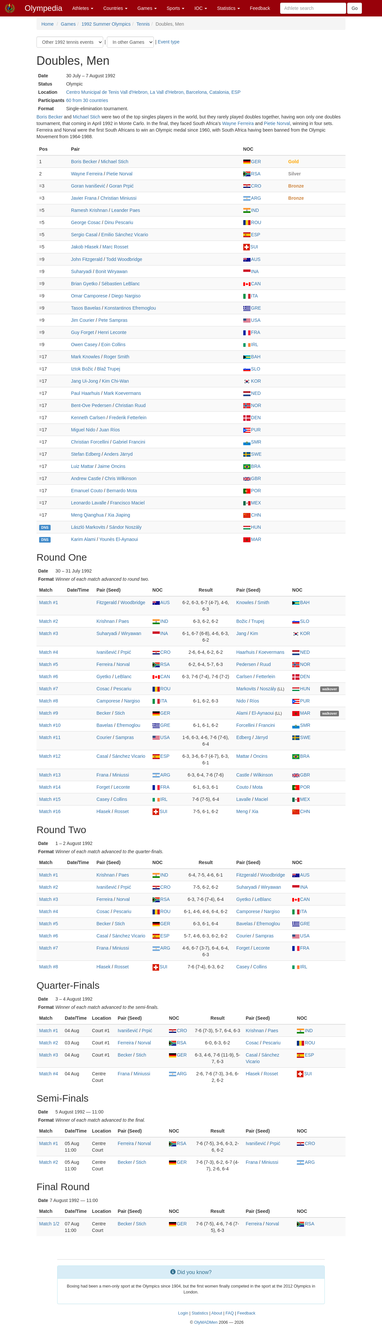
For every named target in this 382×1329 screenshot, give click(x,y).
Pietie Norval (277, 123)
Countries (115, 8)
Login (183, 1313)
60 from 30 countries (87, 100)
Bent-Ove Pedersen (91, 405)
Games (147, 8)
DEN (252, 417)
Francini (266, 725)
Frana (102, 775)
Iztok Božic (82, 368)
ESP (251, 234)
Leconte (122, 787)
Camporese (108, 700)
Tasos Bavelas (86, 308)
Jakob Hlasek (85, 246)
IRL (250, 344)
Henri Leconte (112, 332)
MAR (252, 539)
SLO (251, 368)
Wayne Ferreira (238, 123)
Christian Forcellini (90, 442)
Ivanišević (106, 652)
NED (252, 393)
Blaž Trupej (108, 368)
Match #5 (48, 664)
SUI (250, 246)
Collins (120, 799)
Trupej (257, 621)
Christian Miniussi (118, 198)
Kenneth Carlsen (88, 417)
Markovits (246, 688)
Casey (102, 799)
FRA (251, 332)
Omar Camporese (89, 295)
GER (252, 161)
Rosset (121, 811)
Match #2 (48, 621)
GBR (252, 478)
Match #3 (48, 633)
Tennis (143, 24)
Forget (102, 787)
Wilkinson (263, 775)
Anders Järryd (118, 454)
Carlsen (244, 676)
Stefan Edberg (86, 454)
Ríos (254, 700)
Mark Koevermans (122, 393)
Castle (243, 775)
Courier (103, 737)
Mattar (243, 756)
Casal (102, 756)
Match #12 (49, 756)
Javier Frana (84, 198)
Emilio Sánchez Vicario (124, 234)
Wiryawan (131, 633)
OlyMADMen (205, 1322)
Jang (241, 633)
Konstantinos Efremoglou (130, 308)
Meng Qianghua (87, 515)
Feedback (260, 8)
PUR (252, 429)
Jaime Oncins (112, 466)
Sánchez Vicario (128, 756)
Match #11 (49, 737)
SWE (252, 454)
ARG (252, 198)
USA (252, 320)
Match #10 (49, 725)
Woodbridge (133, 602)
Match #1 (48, 602)
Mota (257, 787)
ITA (250, 295)
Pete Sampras (113, 320)
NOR (252, 405)
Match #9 (48, 713)
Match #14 (49, 787)
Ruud (265, 664)
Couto (242, 787)
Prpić (126, 652)
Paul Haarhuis (85, 393)
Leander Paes (125, 210)
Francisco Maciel (127, 502)
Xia (254, 811)
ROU (252, 222)
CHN (252, 515)
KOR (252, 381)
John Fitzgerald (87, 259)
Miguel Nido (83, 429)
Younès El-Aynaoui (118, 539)
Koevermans (271, 652)
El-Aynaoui (262, 713)
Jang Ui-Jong (84, 381)
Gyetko (103, 676)
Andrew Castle (86, 478)
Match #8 (48, 700)
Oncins (260, 756)
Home (47, 24)
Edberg (243, 737)
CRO (252, 186)
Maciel (261, 799)
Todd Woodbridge (124, 259)
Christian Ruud (130, 405)
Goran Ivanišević (88, 186)
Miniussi (120, 775)
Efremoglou (128, 725)
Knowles (245, 602)
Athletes (82, 8)
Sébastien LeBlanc (121, 283)
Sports (175, 8)
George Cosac (86, 222)
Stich (120, 713)
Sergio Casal (84, 234)
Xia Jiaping (118, 515)
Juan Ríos (109, 429)
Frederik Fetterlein (128, 417)
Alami (242, 713)
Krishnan (105, 621)
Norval (123, 664)
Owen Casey (84, 344)
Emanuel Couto (87, 490)
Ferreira (104, 664)
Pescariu (122, 688)
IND (251, 210)
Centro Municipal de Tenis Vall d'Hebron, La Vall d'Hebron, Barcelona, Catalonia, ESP (153, 92)
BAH (252, 356)
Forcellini (245, 725)
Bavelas (104, 725)
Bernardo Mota (122, 490)
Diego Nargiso (126, 295)
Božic (242, 621)
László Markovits (88, 527)
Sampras (124, 737)
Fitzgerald (106, 602)
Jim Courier (83, 320)
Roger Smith (116, 356)
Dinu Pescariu (119, 222)
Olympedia (43, 8)
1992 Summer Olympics (106, 24)
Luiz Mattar (82, 466)
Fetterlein (265, 676)
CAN (252, 283)
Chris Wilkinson (120, 478)
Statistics (228, 8)
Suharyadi (81, 271)
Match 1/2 (49, 1223)
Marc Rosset (116, 246)
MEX (252, 502)
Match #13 (49, 775)
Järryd (261, 737)
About (216, 1313)
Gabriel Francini (129, 442)
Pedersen (246, 664)
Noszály (268, 688)
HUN (252, 527)
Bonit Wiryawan (112, 271)
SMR (252, 442)
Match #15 (49, 799)
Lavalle (243, 799)
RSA (252, 173)
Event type (168, 41)
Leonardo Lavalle (88, 502)
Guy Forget (82, 332)
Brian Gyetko (84, 283)
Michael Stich (86, 116)
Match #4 (48, 652)
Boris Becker (49, 116)
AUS (252, 259)
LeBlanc (123, 676)
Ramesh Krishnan (89, 210)
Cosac (102, 688)
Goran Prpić (121, 186)
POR (252, 490)
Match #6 (48, 676)
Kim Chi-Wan (115, 381)
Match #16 (49, 811)
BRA (252, 466)
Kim (254, 633)
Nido (241, 700)
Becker (103, 713)
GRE (252, 308)
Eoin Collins (113, 344)
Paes (123, 621)
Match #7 (48, 688)
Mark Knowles (85, 356)
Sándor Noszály (125, 527)
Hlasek (103, 811)
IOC (200, 8)
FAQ (230, 1313)
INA (251, 271)
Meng (242, 811)
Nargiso (132, 700)
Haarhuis (245, 652)
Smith (263, 602)
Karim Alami (83, 539)
